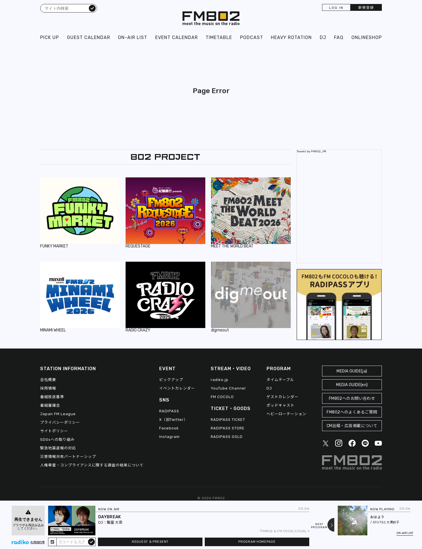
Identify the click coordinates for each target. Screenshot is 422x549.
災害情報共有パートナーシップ (68, 456)
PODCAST (251, 37)
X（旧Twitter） (173, 419)
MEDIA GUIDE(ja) (352, 371)
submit (91, 541)
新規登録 (366, 8)
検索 (92, 8)
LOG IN (336, 8)
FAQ (338, 37)
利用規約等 (37, 542)
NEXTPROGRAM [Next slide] (319, 526)
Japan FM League (58, 414)
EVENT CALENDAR (176, 37)
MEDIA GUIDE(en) (352, 384)
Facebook (169, 428)
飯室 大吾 (114, 522)
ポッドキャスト (280, 405)
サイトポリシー (54, 431)
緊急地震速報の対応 (58, 448)
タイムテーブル (280, 380)
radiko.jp (219, 380)
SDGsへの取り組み (57, 439)
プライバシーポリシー (60, 422)
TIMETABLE (219, 37)
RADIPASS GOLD (227, 437)
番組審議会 (50, 405)
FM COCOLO (222, 397)
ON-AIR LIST (132, 37)
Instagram (169, 437)
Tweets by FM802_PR (311, 151)
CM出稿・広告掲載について (352, 425)
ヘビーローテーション (286, 414)
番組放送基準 (52, 397)
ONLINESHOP (366, 37)
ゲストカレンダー (282, 397)
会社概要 (48, 380)
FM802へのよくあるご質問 (352, 412)
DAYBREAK (109, 516)
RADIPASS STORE (228, 428)
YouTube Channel (228, 388)
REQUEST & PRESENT (150, 542)
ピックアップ (171, 380)
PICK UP (49, 37)
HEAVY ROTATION (291, 37)
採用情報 (48, 388)
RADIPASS (169, 411)
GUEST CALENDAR (88, 37)
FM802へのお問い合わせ (352, 398)
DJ (323, 37)
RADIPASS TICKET (228, 419)
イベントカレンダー (177, 388)
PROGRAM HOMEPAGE (256, 542)
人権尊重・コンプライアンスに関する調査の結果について (92, 465)
